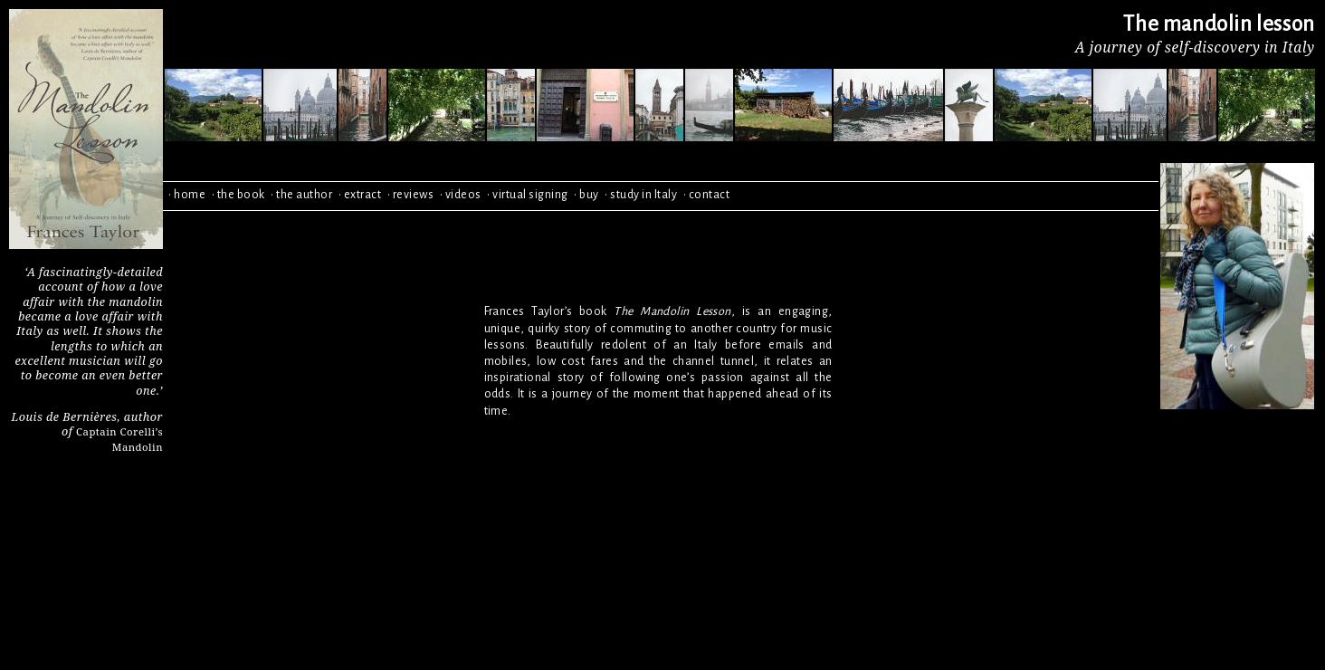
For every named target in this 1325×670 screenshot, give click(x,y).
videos (463, 194)
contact (709, 194)
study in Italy (643, 194)
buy (589, 194)
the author (304, 194)
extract (363, 194)
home (189, 194)
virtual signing (530, 194)
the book (241, 194)
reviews (413, 194)
